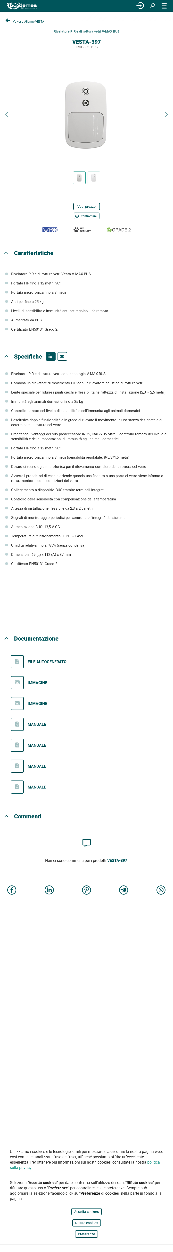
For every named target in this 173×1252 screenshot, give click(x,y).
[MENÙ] (164, 6)
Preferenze (86, 1234)
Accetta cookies (86, 1211)
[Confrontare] (86, 216)
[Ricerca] (152, 6)
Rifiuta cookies (86, 1222)
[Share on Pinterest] (86, 890)
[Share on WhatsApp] (161, 890)
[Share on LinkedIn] (49, 890)
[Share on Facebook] (12, 890)
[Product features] (51, 356)
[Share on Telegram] (124, 890)
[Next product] (166, 114)
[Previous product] (6, 114)
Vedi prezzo (86, 206)
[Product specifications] (62, 356)
